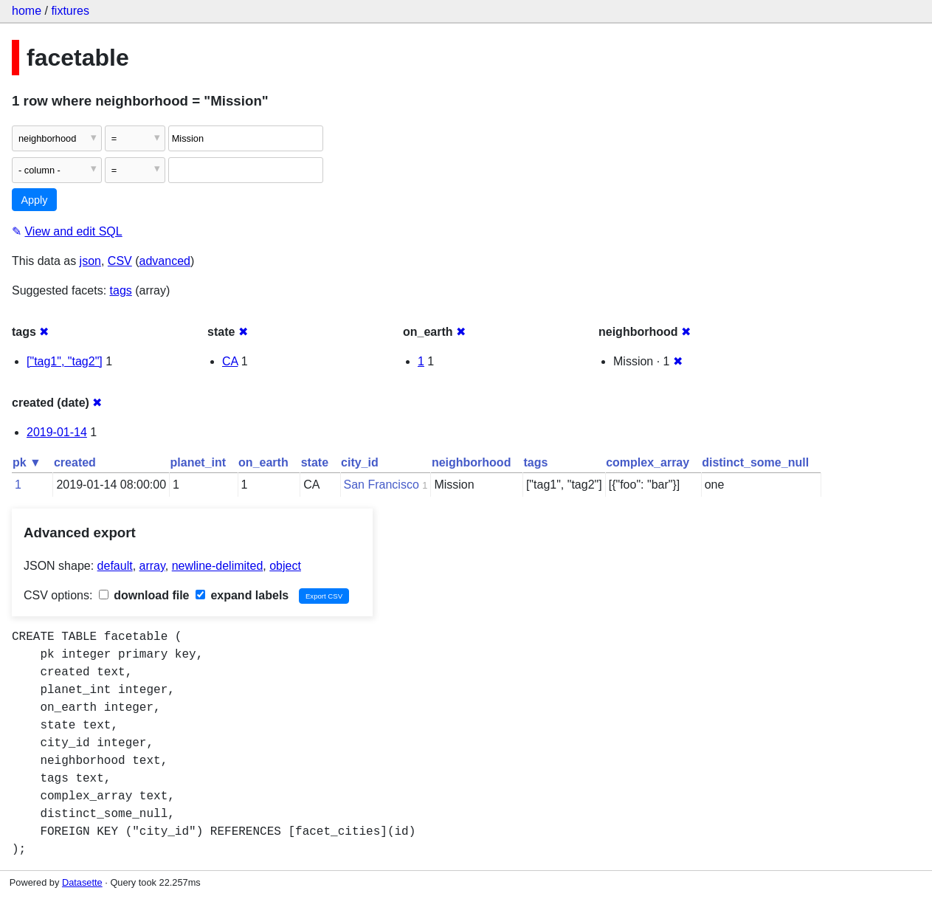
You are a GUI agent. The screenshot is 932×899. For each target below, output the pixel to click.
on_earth (263, 462)
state (314, 462)
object (285, 565)
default (115, 565)
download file (144, 595)
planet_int (198, 462)
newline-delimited (217, 565)
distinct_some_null (755, 462)
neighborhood (471, 462)
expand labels (242, 595)
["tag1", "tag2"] (65, 361)
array (152, 565)
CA (230, 361)
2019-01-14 (57, 432)
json (90, 261)
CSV (120, 261)
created (75, 462)
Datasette (82, 882)
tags (121, 290)
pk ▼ (27, 462)
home (26, 10)
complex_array (647, 462)
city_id (360, 462)
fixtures (70, 10)
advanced (164, 261)
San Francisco (381, 484)
